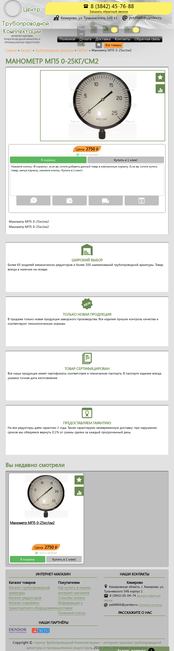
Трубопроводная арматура (54, 50)
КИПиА (82, 50)
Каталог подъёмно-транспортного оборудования (33, 605)
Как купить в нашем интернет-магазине (74, 590)
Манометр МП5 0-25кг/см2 (32, 522)
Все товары (113, 45)
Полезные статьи (71, 612)
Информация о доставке (70, 605)
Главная (11, 50)
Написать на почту (150, 604)
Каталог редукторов (25, 597)
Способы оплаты (71, 597)
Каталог (26, 50)
